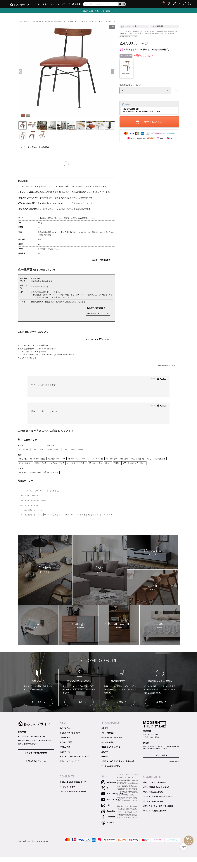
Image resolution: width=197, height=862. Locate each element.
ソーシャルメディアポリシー (112, 771)
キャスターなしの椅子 (41, 506)
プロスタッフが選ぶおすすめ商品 (73, 797)
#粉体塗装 (137, 459)
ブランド (65, 5)
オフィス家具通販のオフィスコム (156, 792)
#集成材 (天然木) (152, 459)
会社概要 (104, 733)
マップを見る (161, 760)
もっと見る (38, 708)
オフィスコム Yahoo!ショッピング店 (157, 802)
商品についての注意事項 (101, 260)
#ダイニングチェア (86, 464)
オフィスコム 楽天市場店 (153, 797)
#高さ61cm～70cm (55, 478)
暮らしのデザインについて (70, 738)
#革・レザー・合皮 (39, 459)
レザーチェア (38, 502)
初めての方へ (65, 733)
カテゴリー (43, 5)
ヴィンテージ (41, 516)
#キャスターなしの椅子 (108, 464)
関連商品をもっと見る (165, 365)
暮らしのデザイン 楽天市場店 (154, 788)
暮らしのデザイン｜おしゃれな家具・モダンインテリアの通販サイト (47, 21)
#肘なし (144, 464)
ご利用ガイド (65, 743)
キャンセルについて (96, 313)
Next (112, 71)
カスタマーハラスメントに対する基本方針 (118, 766)
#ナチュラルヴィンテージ (79, 449)
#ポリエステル (80, 459)
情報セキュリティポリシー (111, 752)
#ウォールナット (50, 464)
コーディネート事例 (67, 792)
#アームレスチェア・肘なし (31, 468)
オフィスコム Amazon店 (153, 806)
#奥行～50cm (38, 478)
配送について (65, 757)
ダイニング (24, 497)
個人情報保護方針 (108, 747)
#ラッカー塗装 (123, 459)
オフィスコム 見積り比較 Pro (154, 816)
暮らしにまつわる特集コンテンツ (73, 787)
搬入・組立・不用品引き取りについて (74, 762)
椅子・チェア (85, 21)
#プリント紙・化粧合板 (29, 464)
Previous (20, 71)
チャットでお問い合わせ (36, 757)
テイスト (55, 5)
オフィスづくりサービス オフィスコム (158, 811)
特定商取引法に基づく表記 (111, 743)
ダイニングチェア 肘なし (124, 21)
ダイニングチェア (102, 21)
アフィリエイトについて (69, 766)
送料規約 (104, 762)
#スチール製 (108, 459)
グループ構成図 (107, 738)
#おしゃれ (23, 459)
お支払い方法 (65, 752)
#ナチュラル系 (39, 449)
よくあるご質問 (66, 747)
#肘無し (154, 464)
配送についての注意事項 (96, 308)
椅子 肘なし (37, 511)
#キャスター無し (129, 464)
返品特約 (104, 757)
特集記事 (76, 5)
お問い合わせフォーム (36, 766)
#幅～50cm (24, 478)
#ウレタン (95, 459)
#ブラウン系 (24, 449)
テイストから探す (27, 516)
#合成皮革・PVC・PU (61, 459)
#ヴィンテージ (58, 449)
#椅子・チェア (68, 464)
